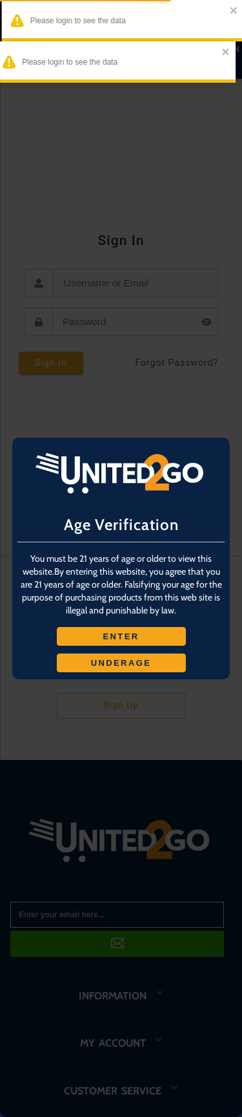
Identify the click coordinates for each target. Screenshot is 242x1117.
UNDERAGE (121, 663)
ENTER (121, 636)
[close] (226, 11)
